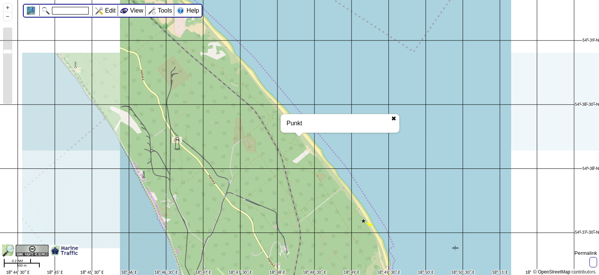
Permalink (586, 253)
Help (192, 10)
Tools (165, 10)
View (136, 10)
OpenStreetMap (554, 272)
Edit (110, 10)
